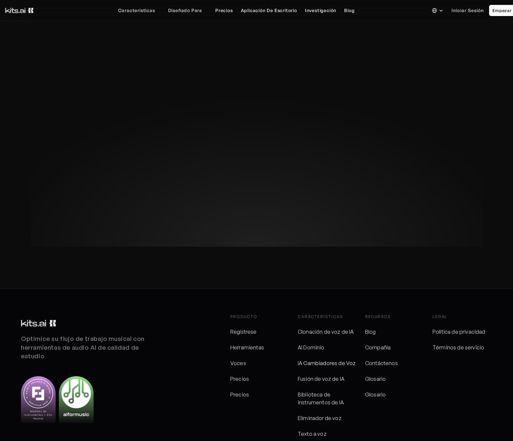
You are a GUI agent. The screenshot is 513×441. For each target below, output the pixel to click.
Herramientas (247, 347)
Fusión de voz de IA (321, 379)
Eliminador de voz (320, 418)
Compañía (378, 347)
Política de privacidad (459, 331)
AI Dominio (311, 347)
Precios (239, 379)
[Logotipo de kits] (38, 323)
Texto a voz (312, 434)
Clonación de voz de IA (326, 331)
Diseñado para (185, 10)
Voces (238, 363)
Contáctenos (381, 363)
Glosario (375, 379)
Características (136, 10)
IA (300, 363)
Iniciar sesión (467, 10)
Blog (370, 331)
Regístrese (243, 331)
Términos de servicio (458, 347)
